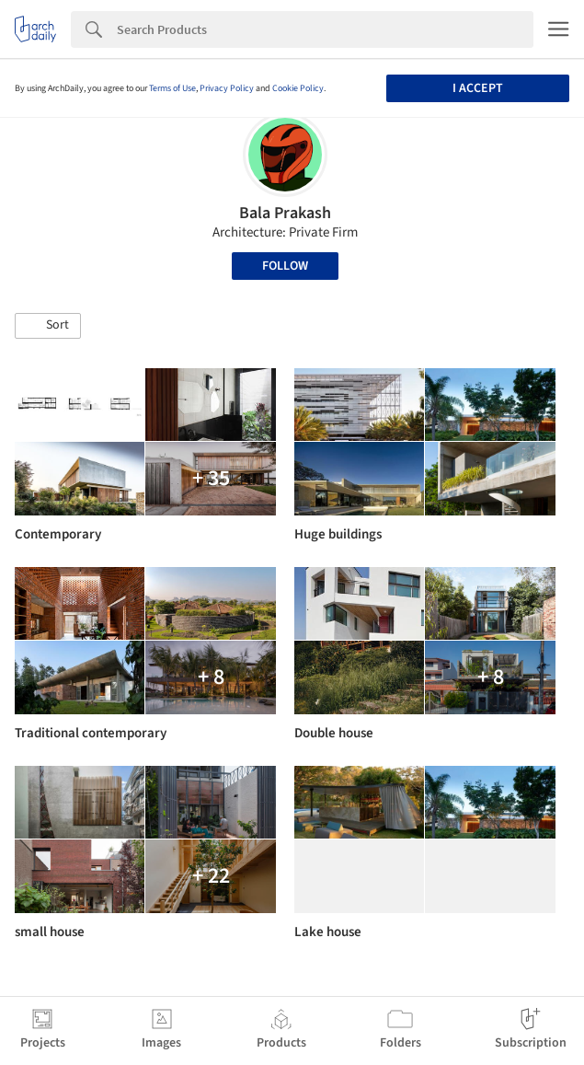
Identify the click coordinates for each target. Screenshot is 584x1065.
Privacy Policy (227, 88)
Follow (285, 266)
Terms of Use (172, 88)
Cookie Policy (298, 88)
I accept (477, 88)
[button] (48, 326)
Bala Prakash (285, 213)
